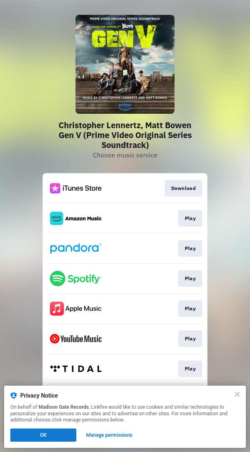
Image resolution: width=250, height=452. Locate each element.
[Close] (237, 394)
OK (43, 435)
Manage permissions (109, 435)
